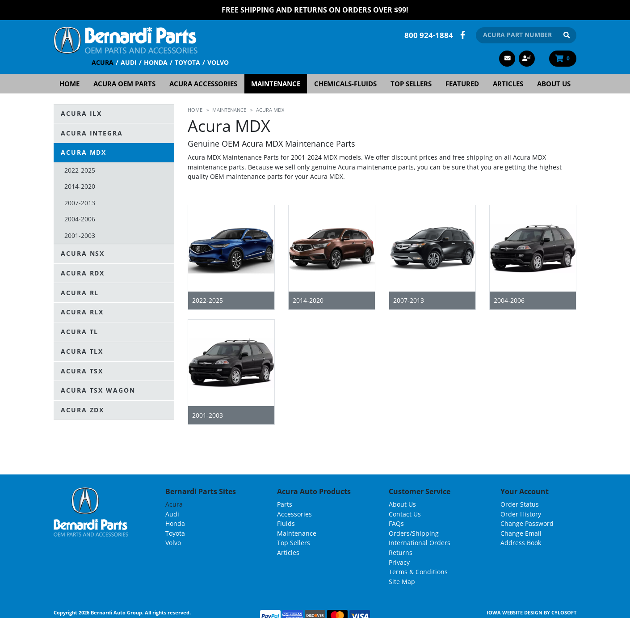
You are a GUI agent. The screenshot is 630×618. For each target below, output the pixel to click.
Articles (508, 83)
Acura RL (80, 292)
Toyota (187, 62)
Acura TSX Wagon (98, 390)
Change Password (527, 523)
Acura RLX (82, 312)
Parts (284, 503)
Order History (520, 513)
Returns (400, 552)
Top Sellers (411, 83)
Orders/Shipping (414, 533)
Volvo (218, 62)
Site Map (402, 581)
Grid (551, 436)
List (569, 436)
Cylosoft (563, 612)
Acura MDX (83, 152)
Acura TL (79, 331)
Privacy (399, 562)
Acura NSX (83, 253)
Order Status (519, 503)
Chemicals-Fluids (345, 83)
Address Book (520, 542)
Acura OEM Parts (124, 83)
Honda (156, 62)
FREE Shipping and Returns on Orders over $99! (315, 10)
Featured (462, 83)
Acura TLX (82, 351)
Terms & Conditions (418, 571)
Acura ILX (81, 113)
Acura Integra (92, 132)
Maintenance (275, 83)
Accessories (294, 513)
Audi (129, 62)
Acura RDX (83, 272)
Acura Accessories (203, 83)
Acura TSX (82, 370)
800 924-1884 (428, 35)
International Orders (419, 542)
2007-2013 (79, 202)
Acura (102, 62)
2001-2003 (79, 235)
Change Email (521, 533)
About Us (554, 83)
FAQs (396, 523)
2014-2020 (79, 186)
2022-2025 (79, 169)
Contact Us (405, 513)
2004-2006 (79, 218)
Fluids (286, 523)
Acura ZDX (82, 410)
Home (69, 83)
